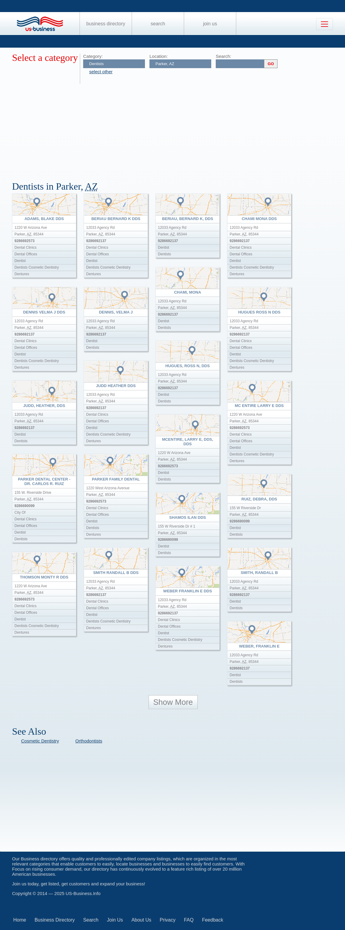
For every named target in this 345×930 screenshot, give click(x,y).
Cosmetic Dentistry (40, 740)
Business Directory (105, 23)
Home (19, 919)
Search (158, 23)
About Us (141, 919)
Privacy (167, 919)
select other (101, 71)
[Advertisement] (178, 129)
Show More (173, 702)
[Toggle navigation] (324, 24)
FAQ (188, 919)
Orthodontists (88, 740)
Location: (158, 56)
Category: (93, 56)
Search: (223, 56)
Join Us (210, 23)
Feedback (212, 919)
